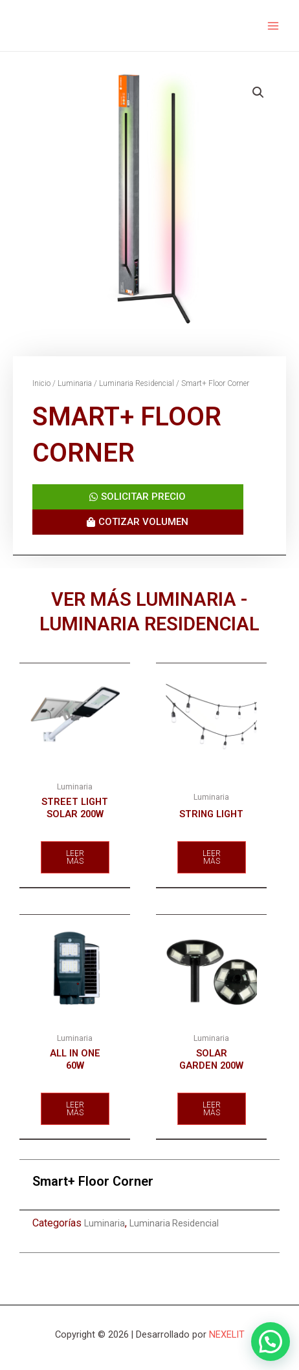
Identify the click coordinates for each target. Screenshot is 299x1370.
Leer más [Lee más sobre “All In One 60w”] (75, 1108)
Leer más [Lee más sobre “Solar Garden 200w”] (212, 1108)
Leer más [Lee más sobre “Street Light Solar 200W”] (75, 857)
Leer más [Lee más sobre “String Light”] (212, 857)
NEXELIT (227, 1334)
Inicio (41, 383)
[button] (270, 1341)
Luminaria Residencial (136, 383)
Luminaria (75, 383)
